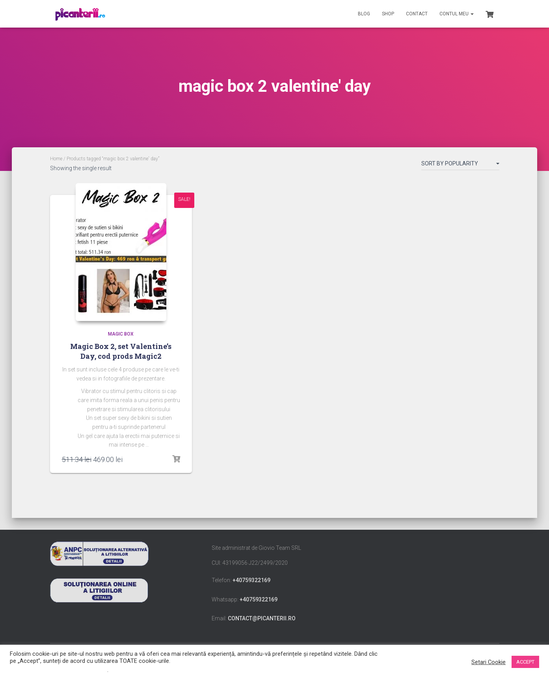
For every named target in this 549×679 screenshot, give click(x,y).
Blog (364, 14)
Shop (388, 14)
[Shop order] (460, 165)
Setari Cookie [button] (488, 662)
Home (56, 158)
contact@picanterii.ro (262, 618)
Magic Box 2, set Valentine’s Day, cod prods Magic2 (120, 351)
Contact (417, 14)
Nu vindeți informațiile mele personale (58, 669)
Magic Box (121, 334)
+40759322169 (251, 580)
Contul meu (456, 14)
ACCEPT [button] (525, 662)
